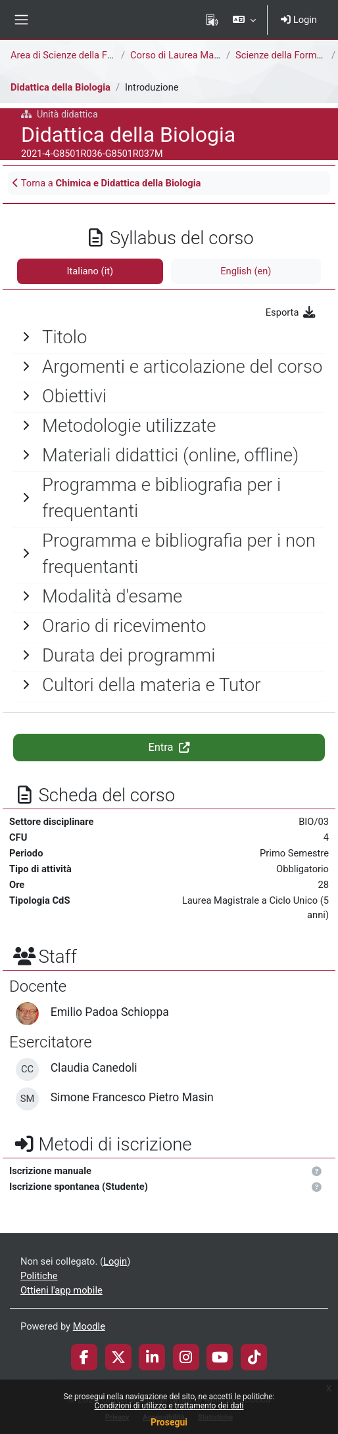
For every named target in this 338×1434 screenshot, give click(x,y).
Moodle (89, 1326)
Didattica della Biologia (60, 87)
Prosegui (169, 1422)
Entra (168, 747)
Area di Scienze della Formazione (82, 55)
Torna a (106, 183)
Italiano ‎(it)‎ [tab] (90, 271)
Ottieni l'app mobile (61, 1290)
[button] (244, 19)
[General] (169, 337)
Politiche (39, 1276)
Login (299, 20)
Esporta (291, 312)
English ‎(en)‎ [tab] (245, 271)
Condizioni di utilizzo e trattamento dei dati (168, 1405)
